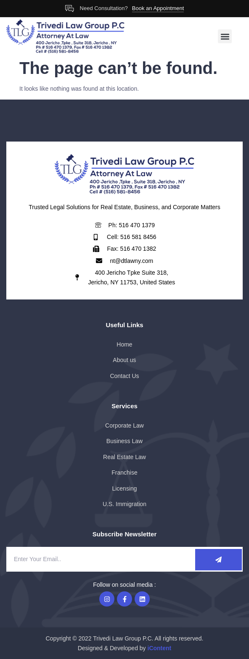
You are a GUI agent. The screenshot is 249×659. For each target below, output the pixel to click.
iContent (160, 648)
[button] (225, 36)
